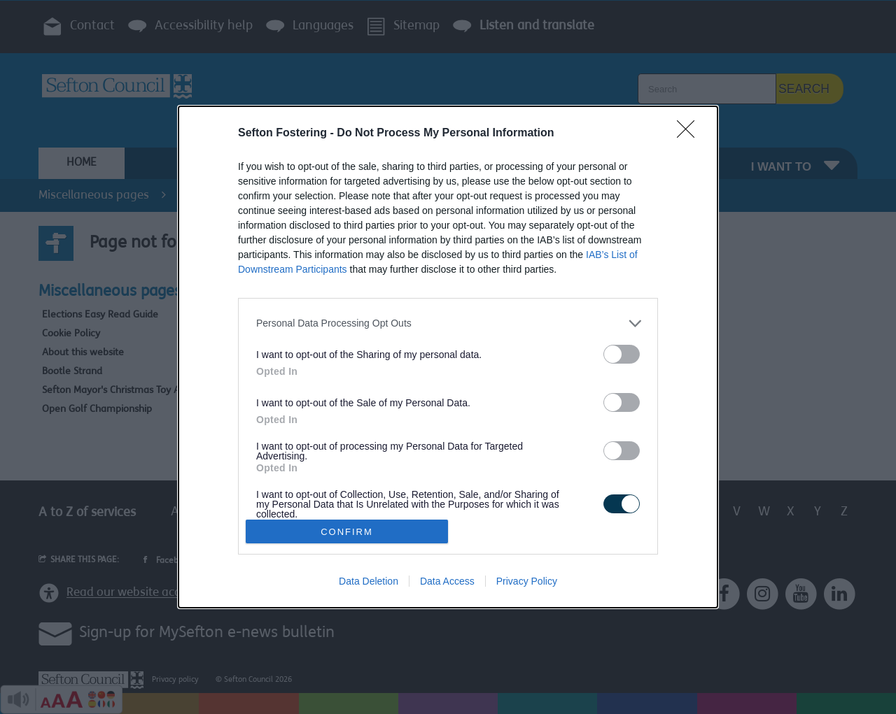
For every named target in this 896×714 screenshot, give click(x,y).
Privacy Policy (526, 581)
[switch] (621, 354)
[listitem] (448, 323)
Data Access (447, 581)
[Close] (690, 133)
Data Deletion (368, 581)
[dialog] (448, 357)
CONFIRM (347, 532)
